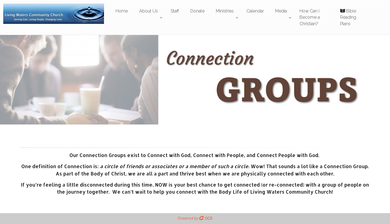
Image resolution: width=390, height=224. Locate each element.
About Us (148, 11)
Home (122, 11)
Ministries (225, 11)
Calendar (255, 11)
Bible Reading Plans (348, 17)
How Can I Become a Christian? (310, 17)
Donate (197, 11)
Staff (175, 11)
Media (281, 11)
